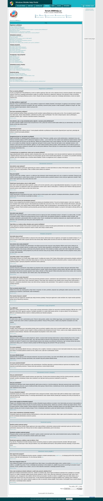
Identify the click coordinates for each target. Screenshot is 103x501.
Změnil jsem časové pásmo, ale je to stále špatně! (21, 38)
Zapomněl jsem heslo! (15, 30)
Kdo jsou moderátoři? (14, 66)
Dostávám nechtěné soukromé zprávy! (18, 74)
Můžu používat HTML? (15, 57)
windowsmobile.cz (90, 1)
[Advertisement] (89, 93)
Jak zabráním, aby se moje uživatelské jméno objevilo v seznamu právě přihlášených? (29, 29)
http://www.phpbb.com (75, 463)
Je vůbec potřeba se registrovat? (17, 27)
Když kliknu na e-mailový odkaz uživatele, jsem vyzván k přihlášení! (24, 42)
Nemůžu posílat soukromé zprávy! (17, 73)
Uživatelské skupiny (60, 15)
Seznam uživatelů (49, 15)
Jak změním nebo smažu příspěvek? (18, 47)
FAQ (36, 15)
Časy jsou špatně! (14, 37)
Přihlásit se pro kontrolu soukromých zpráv (55, 17)
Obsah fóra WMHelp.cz (15, 20)
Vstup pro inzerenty (89, 10)
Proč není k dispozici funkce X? (17, 80)
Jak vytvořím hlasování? (15, 49)
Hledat (41, 15)
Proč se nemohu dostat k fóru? (16, 51)
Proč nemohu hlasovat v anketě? (17, 52)
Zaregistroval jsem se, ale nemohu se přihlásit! (20, 31)
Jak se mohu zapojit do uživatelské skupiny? (19, 69)
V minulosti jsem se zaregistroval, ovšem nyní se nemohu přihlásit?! (25, 32)
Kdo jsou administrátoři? (15, 65)
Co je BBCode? (13, 55)
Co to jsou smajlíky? (14, 58)
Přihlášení (69, 17)
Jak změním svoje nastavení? (16, 36)
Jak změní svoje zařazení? (16, 41)
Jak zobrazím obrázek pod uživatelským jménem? (21, 40)
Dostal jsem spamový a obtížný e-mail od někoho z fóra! (22, 75)
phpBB (43, 493)
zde (42, 457)
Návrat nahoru (13, 99)
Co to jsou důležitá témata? (16, 61)
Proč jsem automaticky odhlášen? (17, 28)
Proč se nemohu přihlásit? (15, 26)
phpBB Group (40, 196)
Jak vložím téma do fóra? (15, 46)
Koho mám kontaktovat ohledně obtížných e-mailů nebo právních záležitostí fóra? (28, 81)
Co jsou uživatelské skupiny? (16, 67)
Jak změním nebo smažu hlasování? (18, 50)
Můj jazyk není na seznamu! (16, 39)
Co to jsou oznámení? (15, 60)
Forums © (81, 495)
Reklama (88, 9)
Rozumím (69, 499)
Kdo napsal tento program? (16, 79)
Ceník (92, 9)
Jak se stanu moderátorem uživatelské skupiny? (20, 70)
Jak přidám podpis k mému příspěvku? (18, 48)
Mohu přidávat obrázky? (15, 59)
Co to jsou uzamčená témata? (16, 62)
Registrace (69, 15)
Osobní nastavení (39, 17)
